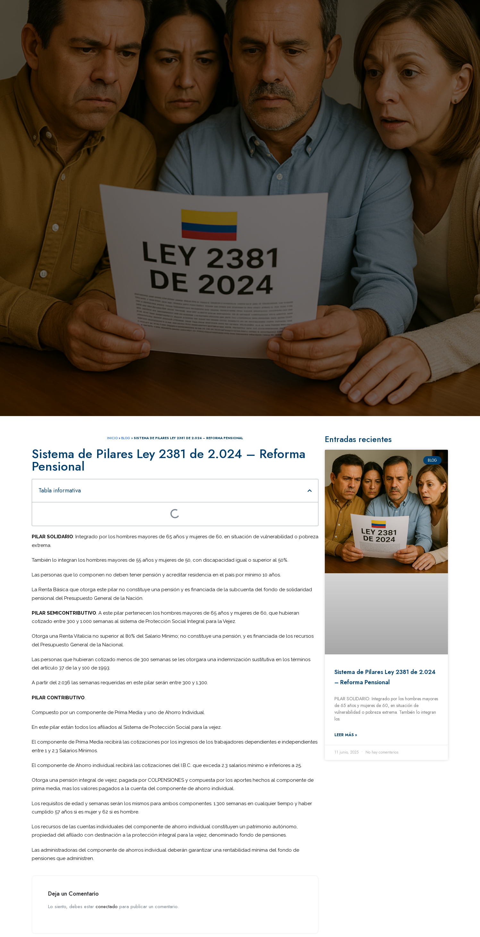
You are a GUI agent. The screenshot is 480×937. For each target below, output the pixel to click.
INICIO (112, 438)
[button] (309, 490)
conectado (107, 906)
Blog (125, 438)
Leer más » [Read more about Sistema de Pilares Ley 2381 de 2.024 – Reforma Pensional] (345, 735)
